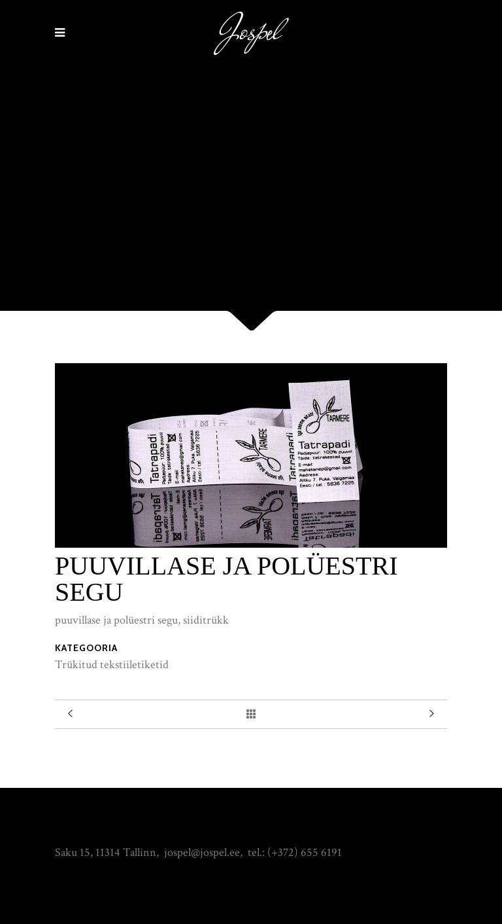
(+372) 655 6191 (304, 852)
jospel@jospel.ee (202, 852)
